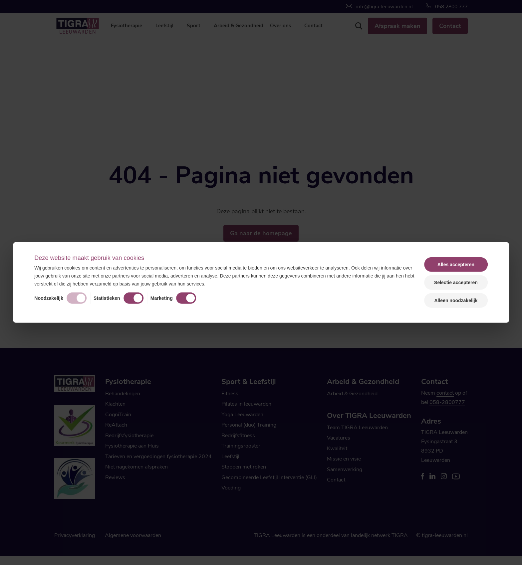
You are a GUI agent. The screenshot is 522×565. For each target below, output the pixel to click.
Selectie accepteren (456, 282)
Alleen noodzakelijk (455, 300)
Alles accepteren (455, 264)
